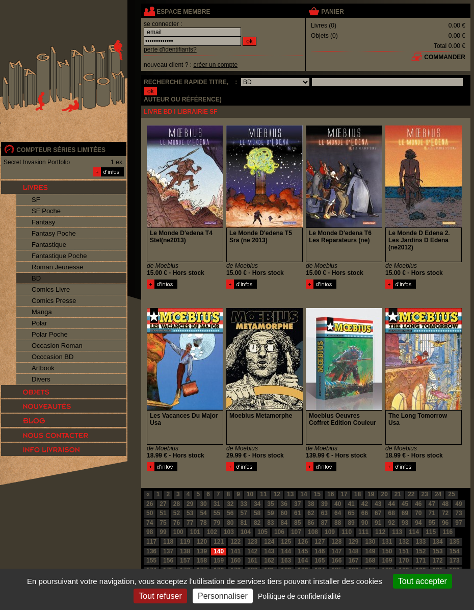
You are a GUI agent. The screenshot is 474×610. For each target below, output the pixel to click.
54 (203, 513)
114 (414, 532)
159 (219, 560)
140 (219, 551)
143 (269, 551)
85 (297, 522)
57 (244, 513)
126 (303, 541)
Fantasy (43, 222)
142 (252, 551)
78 (203, 522)
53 (190, 513)
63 (324, 513)
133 (421, 541)
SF (36, 200)
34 (257, 503)
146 (319, 551)
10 (250, 494)
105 (262, 532)
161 (252, 560)
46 (418, 503)
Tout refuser (160, 596)
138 (185, 551)
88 (337, 522)
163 (286, 560)
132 (404, 541)
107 (296, 532)
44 (391, 503)
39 (324, 503)
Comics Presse (54, 300)
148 (353, 551)
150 (387, 551)
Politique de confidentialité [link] (299, 596)
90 (364, 522)
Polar (39, 323)
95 (432, 522)
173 (455, 560)
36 (284, 503)
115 (431, 532)
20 (384, 494)
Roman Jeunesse (57, 267)
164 (303, 560)
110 (346, 532)
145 (303, 551)
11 (263, 494)
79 (217, 522)
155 (151, 560)
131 (387, 541)
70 (418, 513)
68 (391, 513)
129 (353, 541)
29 (190, 503)
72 (445, 513)
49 (458, 503)
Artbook (43, 368)
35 (270, 503)
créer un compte (215, 64)
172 (438, 560)
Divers (41, 379)
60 (284, 513)
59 (270, 513)
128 (336, 541)
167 (353, 560)
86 (310, 522)
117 (151, 541)
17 (343, 494)
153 (438, 551)
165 (319, 560)
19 (370, 494)
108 (313, 532)
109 (330, 532)
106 (279, 532)
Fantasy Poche (54, 233)
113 (397, 532)
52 (176, 513)
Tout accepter (422, 581)
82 (257, 522)
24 (438, 494)
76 (176, 522)
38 (310, 503)
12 (277, 494)
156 (168, 560)
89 (351, 522)
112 (380, 532)
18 (357, 494)
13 (290, 494)
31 (217, 503)
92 (391, 522)
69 (405, 513)
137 (168, 551)
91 (378, 522)
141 (235, 551)
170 (404, 560)
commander (444, 57)
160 (235, 560)
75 (163, 522)
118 (168, 541)
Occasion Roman (57, 345)
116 (447, 532)
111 (363, 532)
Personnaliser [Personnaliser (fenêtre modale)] (223, 596)
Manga (42, 312)
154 (455, 551)
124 (269, 541)
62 (310, 513)
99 (163, 532)
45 (405, 503)
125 (286, 541)
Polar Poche (50, 334)
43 (378, 503)
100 (178, 532)
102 (212, 532)
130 (370, 541)
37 (297, 503)
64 (337, 513)
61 (297, 513)
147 (336, 551)
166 (336, 560)
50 (149, 513)
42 (364, 503)
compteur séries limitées (61, 150)
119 (185, 541)
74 (149, 522)
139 (202, 551)
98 (149, 532)
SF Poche (46, 211)
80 (230, 522)
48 (445, 503)
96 (445, 522)
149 (370, 551)
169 (387, 560)
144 (286, 551)
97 (458, 522)
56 (230, 513)
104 (246, 532)
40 (337, 503)
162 (269, 560)
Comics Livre (51, 289)
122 (235, 541)
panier (332, 11)
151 (404, 551)
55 (217, 513)
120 (202, 541)
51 (163, 513)
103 (229, 532)
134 (438, 541)
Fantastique (49, 244)
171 (421, 560)
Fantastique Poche (59, 256)
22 (411, 494)
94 (418, 522)
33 (244, 503)
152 (421, 551)
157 (185, 560)
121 (219, 541)
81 (244, 522)
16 (330, 494)
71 (432, 513)
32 (230, 503)
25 (451, 494)
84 (284, 522)
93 (405, 522)
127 (319, 541)
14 (303, 494)
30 (203, 503)
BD (36, 278)
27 (163, 503)
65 (351, 513)
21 (397, 494)
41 (351, 503)
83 (270, 522)
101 (195, 532)
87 (324, 522)
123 (252, 541)
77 (190, 522)
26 (149, 503)
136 (151, 551)
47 (432, 503)
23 (425, 494)
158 (202, 560)
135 (455, 541)
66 (364, 513)
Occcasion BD (52, 357)
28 (176, 503)
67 (378, 513)
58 (257, 513)
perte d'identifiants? (170, 49)
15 (317, 494)
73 (458, 513)
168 (370, 560)
